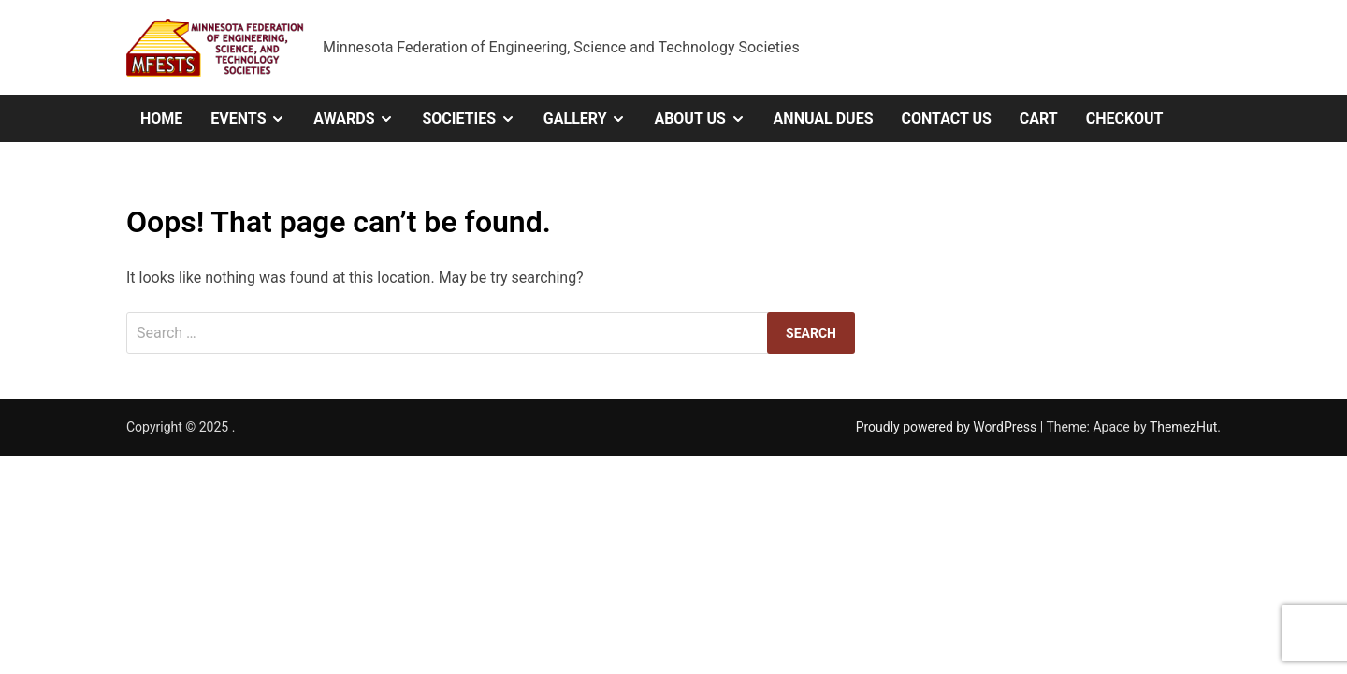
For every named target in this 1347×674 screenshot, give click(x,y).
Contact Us (946, 118)
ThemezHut (1183, 426)
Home (161, 118)
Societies (475, 118)
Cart (1039, 118)
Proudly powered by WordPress (948, 426)
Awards (360, 118)
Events (254, 118)
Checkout (1125, 118)
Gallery (592, 118)
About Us (706, 118)
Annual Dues (824, 118)
